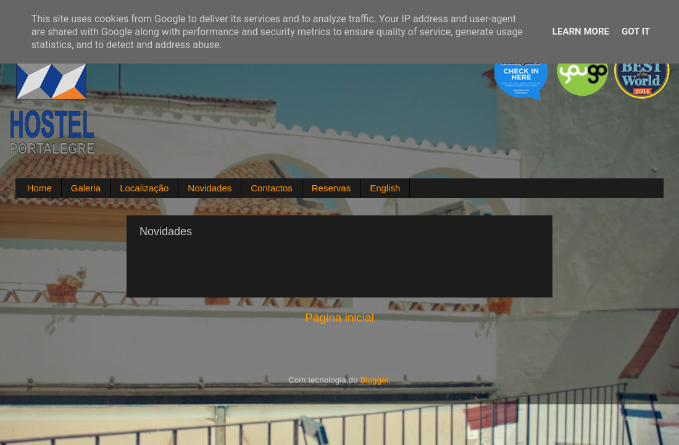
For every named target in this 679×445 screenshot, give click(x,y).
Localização (144, 188)
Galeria (86, 188)
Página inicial (339, 317)
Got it (636, 31)
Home (39, 188)
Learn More (580, 31)
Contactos (272, 188)
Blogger (374, 380)
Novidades (209, 188)
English (385, 188)
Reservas (331, 188)
